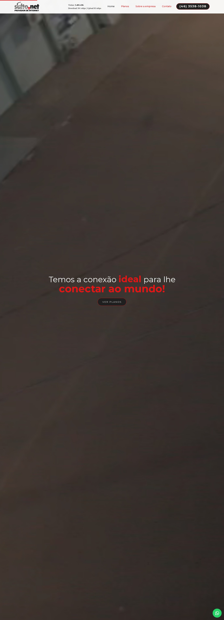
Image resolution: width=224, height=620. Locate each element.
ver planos (112, 302)
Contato (166, 6)
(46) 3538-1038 (193, 6)
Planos (125, 6)
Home (111, 6)
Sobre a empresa (146, 6)
